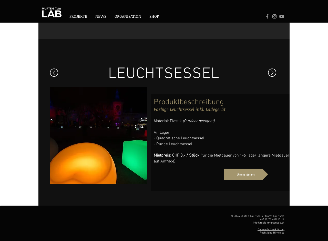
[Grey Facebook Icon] (267, 16)
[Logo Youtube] (281, 16)
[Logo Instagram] (274, 16)
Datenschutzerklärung (271, 229)
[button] (127, 16)
